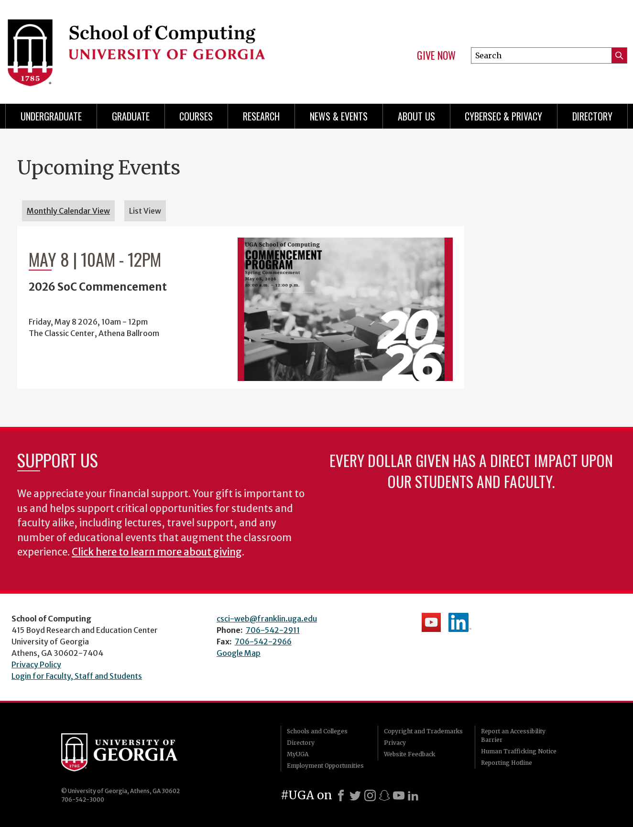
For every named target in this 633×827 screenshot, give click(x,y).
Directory (592, 116)
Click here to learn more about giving (157, 552)
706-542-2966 (263, 641)
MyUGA (297, 754)
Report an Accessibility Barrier (513, 735)
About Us (416, 116)
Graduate (131, 116)
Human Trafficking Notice (519, 751)
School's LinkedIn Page (459, 622)
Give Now (436, 55)
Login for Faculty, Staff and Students (76, 676)
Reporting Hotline (506, 762)
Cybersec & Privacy (503, 116)
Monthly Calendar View (68, 211)
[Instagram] (370, 795)
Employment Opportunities (325, 765)
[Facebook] (341, 795)
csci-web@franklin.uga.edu (267, 618)
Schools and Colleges (317, 731)
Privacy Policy (36, 664)
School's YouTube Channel (431, 622)
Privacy (395, 742)
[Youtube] (398, 795)
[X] (355, 795)
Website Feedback (409, 754)
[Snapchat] (384, 795)
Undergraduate (51, 116)
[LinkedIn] (413, 795)
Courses (196, 116)
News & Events (339, 116)
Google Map (239, 653)
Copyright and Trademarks (423, 731)
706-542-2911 (273, 630)
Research (261, 116)
